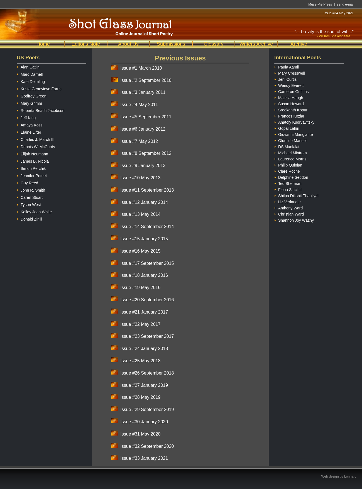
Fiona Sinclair (288, 189)
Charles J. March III (35, 139)
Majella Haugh (288, 97)
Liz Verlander (287, 201)
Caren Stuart (30, 197)
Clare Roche (287, 170)
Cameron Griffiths (291, 91)
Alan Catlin (28, 66)
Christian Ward (289, 213)
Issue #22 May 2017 (140, 324)
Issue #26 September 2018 (147, 373)
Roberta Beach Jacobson (40, 110)
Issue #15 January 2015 (144, 238)
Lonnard (350, 476)
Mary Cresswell (289, 72)
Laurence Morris (290, 158)
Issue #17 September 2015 (147, 263)
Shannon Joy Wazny (294, 220)
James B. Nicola (33, 160)
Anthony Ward (288, 207)
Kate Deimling (31, 81)
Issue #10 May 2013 (140, 177)
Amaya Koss (30, 124)
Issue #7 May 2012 (139, 141)
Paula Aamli (286, 66)
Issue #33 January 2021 (144, 458)
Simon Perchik (31, 168)
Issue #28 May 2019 (140, 397)
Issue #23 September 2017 (147, 336)
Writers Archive (256, 44)
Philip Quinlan (288, 164)
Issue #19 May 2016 (140, 287)
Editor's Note (86, 44)
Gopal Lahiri (286, 128)
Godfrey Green (32, 95)
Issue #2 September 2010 (145, 80)
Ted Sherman (287, 183)
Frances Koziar (289, 115)
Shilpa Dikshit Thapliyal (296, 195)
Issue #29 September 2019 (147, 409)
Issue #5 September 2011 (145, 116)
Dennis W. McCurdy (36, 146)
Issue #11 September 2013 (147, 190)
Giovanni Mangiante (293, 134)
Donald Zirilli (29, 218)
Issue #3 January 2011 (142, 92)
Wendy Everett (289, 85)
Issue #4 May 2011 (139, 104)
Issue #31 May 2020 (140, 434)
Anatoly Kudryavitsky (294, 121)
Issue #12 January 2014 (144, 202)
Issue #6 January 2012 (142, 129)
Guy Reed (27, 182)
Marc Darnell (30, 74)
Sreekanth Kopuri (291, 109)
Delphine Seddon (291, 177)
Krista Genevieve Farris (39, 88)
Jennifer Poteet (32, 175)
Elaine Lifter (29, 132)
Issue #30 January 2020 (144, 421)
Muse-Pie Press (320, 4)
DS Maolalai (286, 146)
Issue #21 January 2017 (144, 312)
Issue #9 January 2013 (142, 165)
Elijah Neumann (32, 153)
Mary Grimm (29, 103)
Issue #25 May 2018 (140, 360)
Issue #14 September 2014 (147, 226)
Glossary (213, 44)
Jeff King (26, 117)
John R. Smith (31, 189)
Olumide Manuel (290, 140)
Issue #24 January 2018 (144, 348)
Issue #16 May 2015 (140, 251)
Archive (298, 44)
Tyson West (29, 204)
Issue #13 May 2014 (140, 214)
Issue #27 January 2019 (144, 385)
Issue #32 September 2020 (147, 446)
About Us (128, 44)
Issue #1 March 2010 (141, 68)
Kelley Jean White (34, 211)
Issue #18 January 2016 (144, 275)
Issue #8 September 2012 (145, 153)
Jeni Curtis (285, 79)
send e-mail (345, 4)
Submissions (171, 44)
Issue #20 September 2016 (147, 299)
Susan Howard (289, 103)
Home (43, 44)
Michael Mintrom (290, 152)
